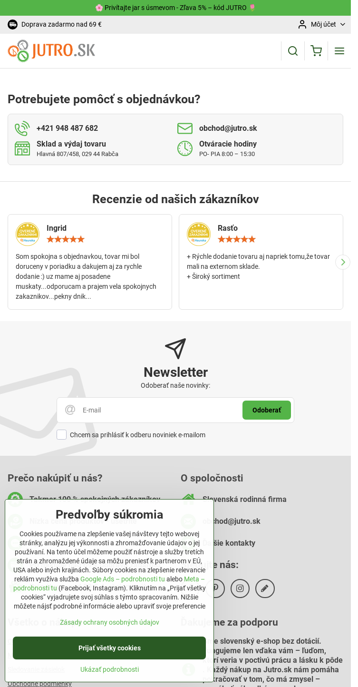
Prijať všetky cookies (109, 654)
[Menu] (339, 50)
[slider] (66, 239)
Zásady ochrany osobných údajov (109, 628)
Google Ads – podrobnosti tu (122, 585)
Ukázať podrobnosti (109, 675)
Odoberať (266, 410)
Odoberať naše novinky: (175, 385)
